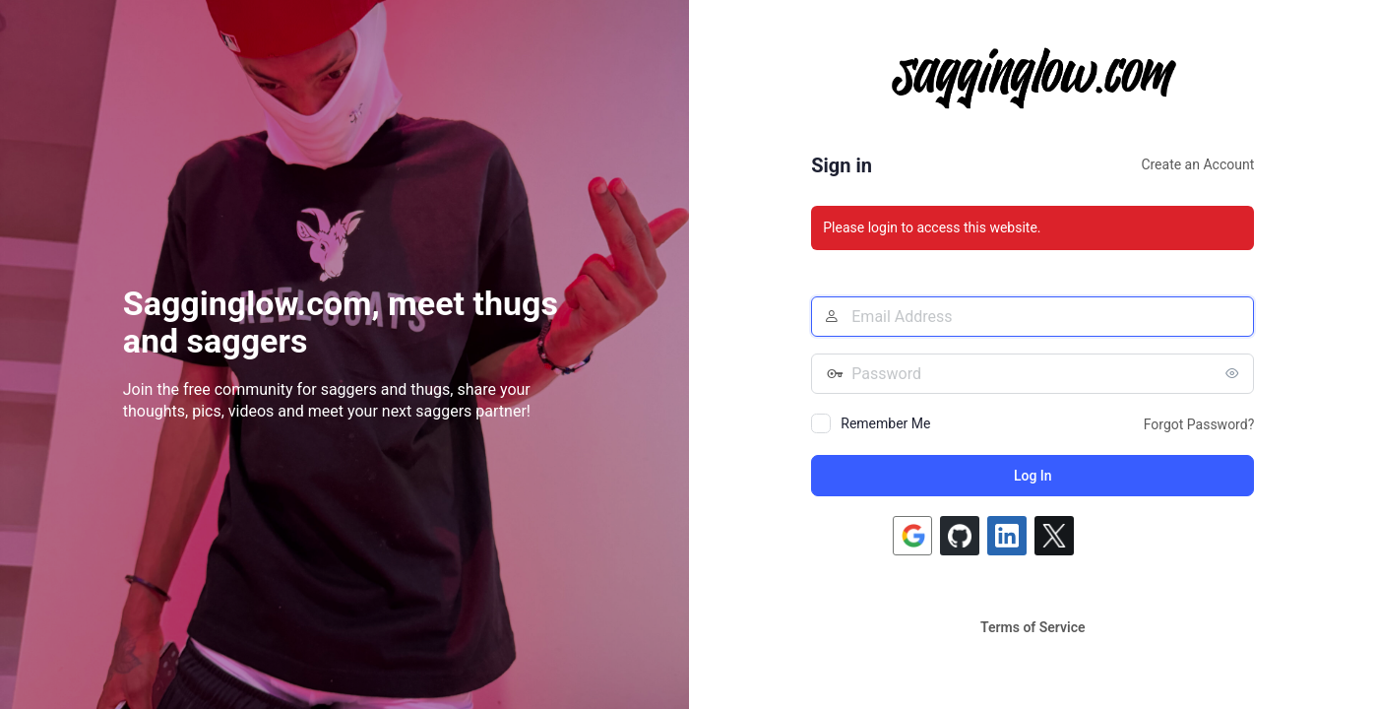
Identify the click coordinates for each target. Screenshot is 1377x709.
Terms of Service (1032, 627)
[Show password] (1234, 373)
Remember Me (885, 423)
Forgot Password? (1199, 424)
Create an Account (1197, 164)
